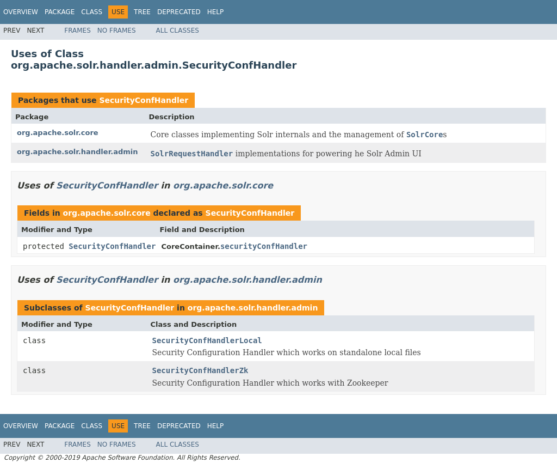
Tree (142, 12)
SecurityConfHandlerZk (200, 370)
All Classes (177, 30)
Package (60, 12)
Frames (77, 30)
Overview (20, 12)
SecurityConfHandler (143, 100)
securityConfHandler (263, 246)
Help (215, 12)
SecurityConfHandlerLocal (207, 340)
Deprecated (179, 12)
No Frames (116, 30)
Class (91, 12)
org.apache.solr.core (57, 133)
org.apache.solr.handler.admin (77, 152)
